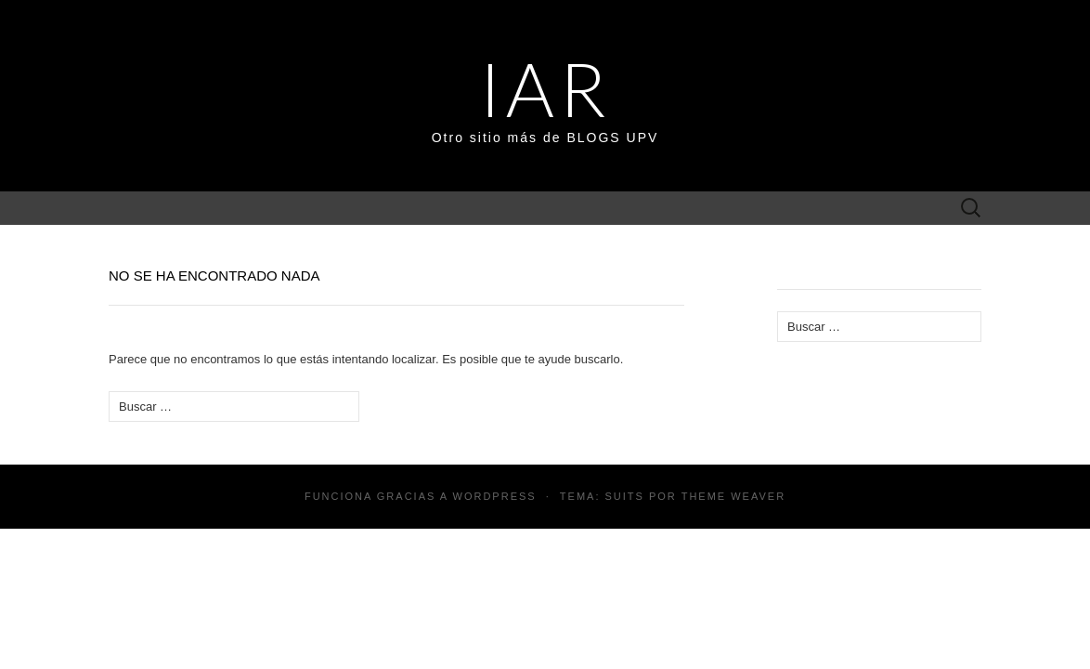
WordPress (495, 496)
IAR (545, 88)
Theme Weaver (733, 496)
